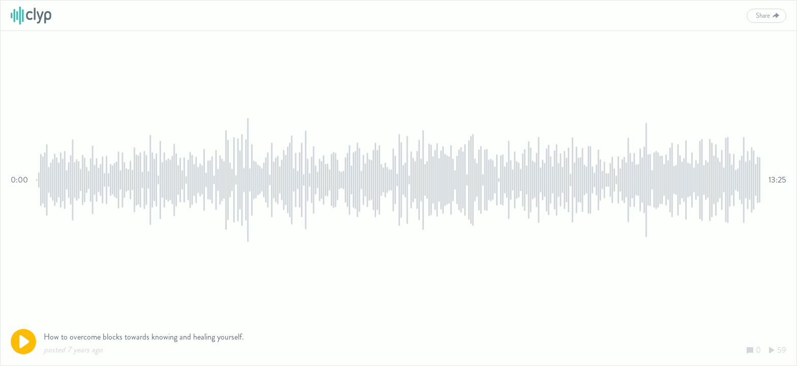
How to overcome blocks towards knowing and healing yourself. (144, 337)
